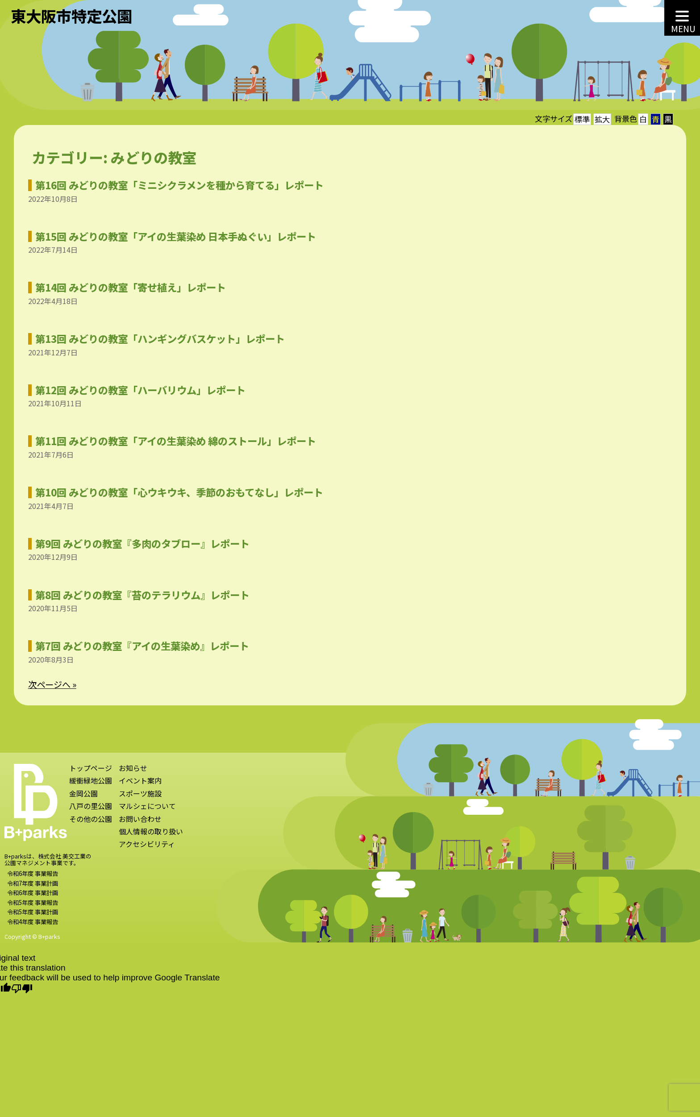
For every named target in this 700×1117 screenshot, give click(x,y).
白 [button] (643, 119)
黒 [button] (668, 119)
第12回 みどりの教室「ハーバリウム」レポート (134, 390)
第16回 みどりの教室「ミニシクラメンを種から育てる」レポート (173, 185)
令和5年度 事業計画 (32, 917)
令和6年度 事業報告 (32, 879)
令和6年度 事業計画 (32, 898)
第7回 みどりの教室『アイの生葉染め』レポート (136, 645)
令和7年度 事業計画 (32, 888)
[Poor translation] (22, 989)
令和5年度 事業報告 (32, 907)
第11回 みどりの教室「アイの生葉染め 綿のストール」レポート (169, 440)
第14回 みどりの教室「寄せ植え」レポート (124, 287)
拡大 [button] (602, 119)
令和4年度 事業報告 (32, 926)
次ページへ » (46, 684)
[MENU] (682, 18)
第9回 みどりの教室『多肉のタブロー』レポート (136, 543)
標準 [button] (582, 119)
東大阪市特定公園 (71, 15)
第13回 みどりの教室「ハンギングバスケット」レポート (154, 338)
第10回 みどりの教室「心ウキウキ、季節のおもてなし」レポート (173, 492)
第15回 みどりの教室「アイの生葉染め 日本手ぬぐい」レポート (169, 236)
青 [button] (655, 119)
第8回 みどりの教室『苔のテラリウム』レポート (136, 595)
